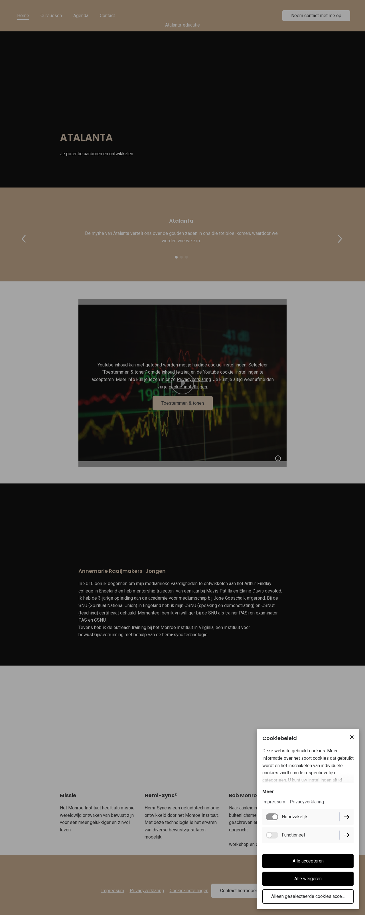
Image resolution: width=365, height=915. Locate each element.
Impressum (273, 802)
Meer (268, 791)
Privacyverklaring (307, 802)
